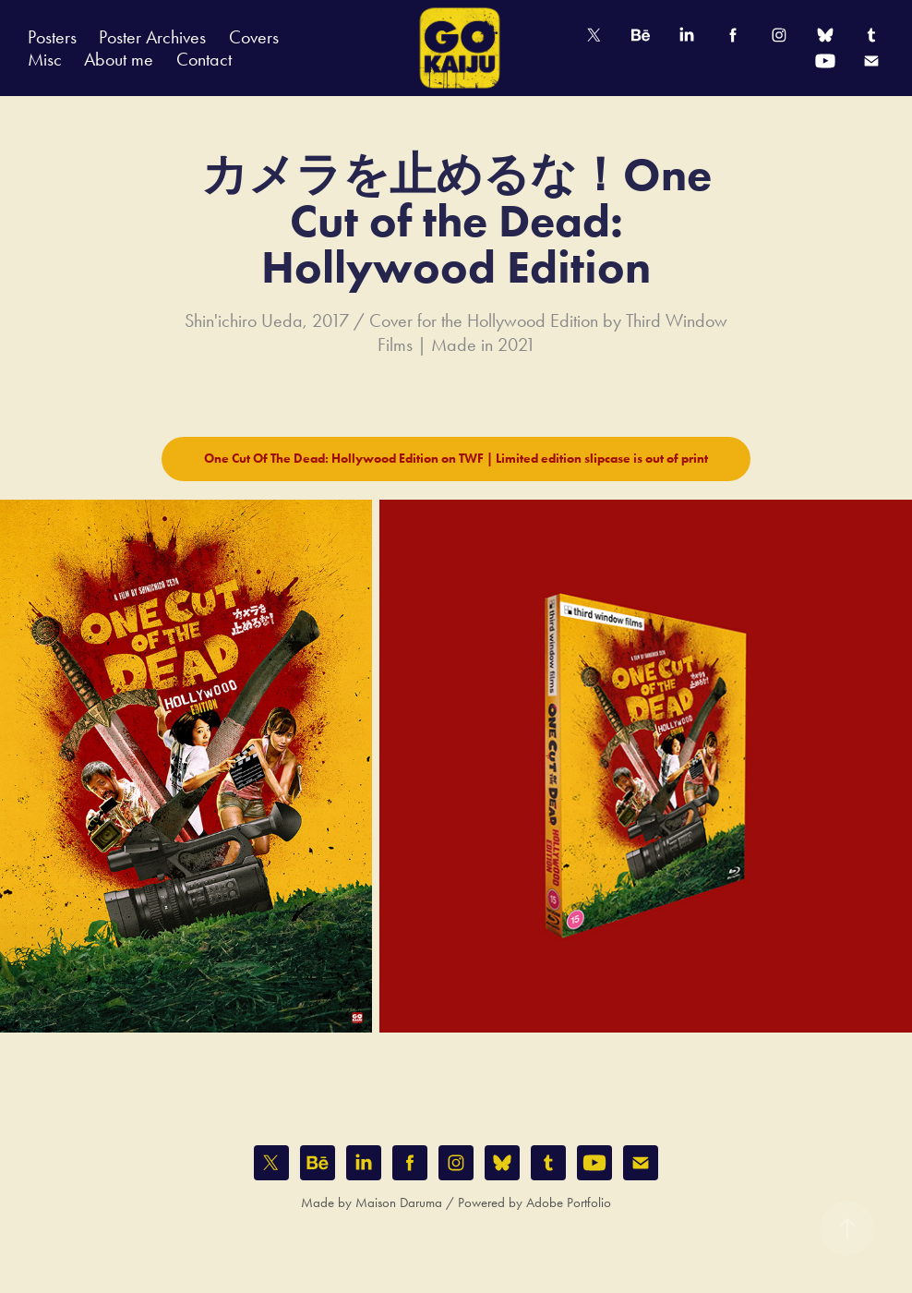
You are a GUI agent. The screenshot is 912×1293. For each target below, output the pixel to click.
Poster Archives (152, 37)
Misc (45, 59)
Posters (52, 37)
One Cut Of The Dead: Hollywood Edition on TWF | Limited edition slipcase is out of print (456, 458)
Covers (254, 37)
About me (118, 59)
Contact (204, 59)
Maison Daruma (398, 1202)
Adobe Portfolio (568, 1202)
